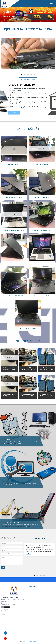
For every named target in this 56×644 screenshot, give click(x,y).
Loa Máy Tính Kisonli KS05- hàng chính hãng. (46, 368)
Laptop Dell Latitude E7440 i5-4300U (14, 296)
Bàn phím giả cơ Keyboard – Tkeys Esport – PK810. (28, 368)
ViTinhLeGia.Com (33, 641)
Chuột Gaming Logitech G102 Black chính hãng (9, 368)
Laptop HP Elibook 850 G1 (42, 197)
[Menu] (52, 3)
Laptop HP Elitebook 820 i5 (42, 263)
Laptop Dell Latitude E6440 (42, 230)
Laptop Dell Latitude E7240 (28, 328)
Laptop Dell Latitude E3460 (14, 197)
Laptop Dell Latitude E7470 (42, 296)
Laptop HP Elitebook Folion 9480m (14, 230)
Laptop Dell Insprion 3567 (42, 164)
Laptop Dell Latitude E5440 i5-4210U (14, 263)
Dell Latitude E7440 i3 (14, 164)
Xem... (28, 553)
